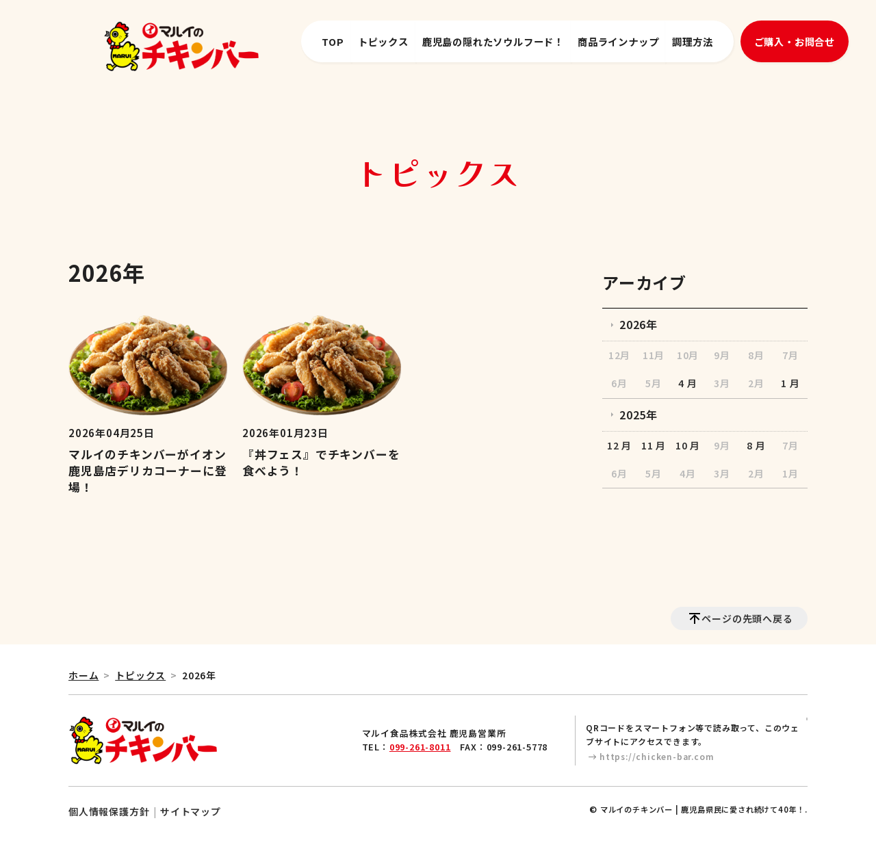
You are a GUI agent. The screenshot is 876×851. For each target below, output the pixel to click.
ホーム (83, 675)
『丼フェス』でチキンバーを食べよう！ (321, 462)
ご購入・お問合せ (794, 41)
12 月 (619, 445)
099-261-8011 (420, 746)
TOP (333, 41)
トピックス (383, 41)
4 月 (687, 383)
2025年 (638, 414)
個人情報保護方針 (108, 811)
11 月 (653, 445)
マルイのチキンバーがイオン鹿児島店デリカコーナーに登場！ (147, 470)
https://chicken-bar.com (657, 756)
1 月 (790, 383)
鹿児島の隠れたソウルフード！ (493, 41)
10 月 (687, 445)
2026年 (638, 324)
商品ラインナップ (618, 41)
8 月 (756, 445)
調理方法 (692, 41)
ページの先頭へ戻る (747, 618)
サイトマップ (190, 811)
